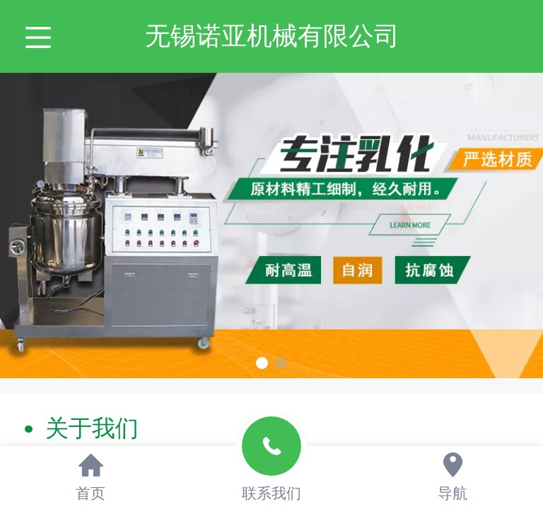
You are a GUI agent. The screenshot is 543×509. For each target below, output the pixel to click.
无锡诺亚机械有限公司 (272, 35)
